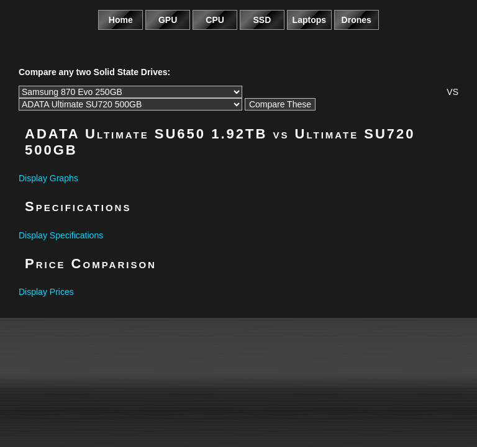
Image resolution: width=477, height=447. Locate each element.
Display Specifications (61, 235)
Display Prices (46, 292)
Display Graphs (48, 178)
